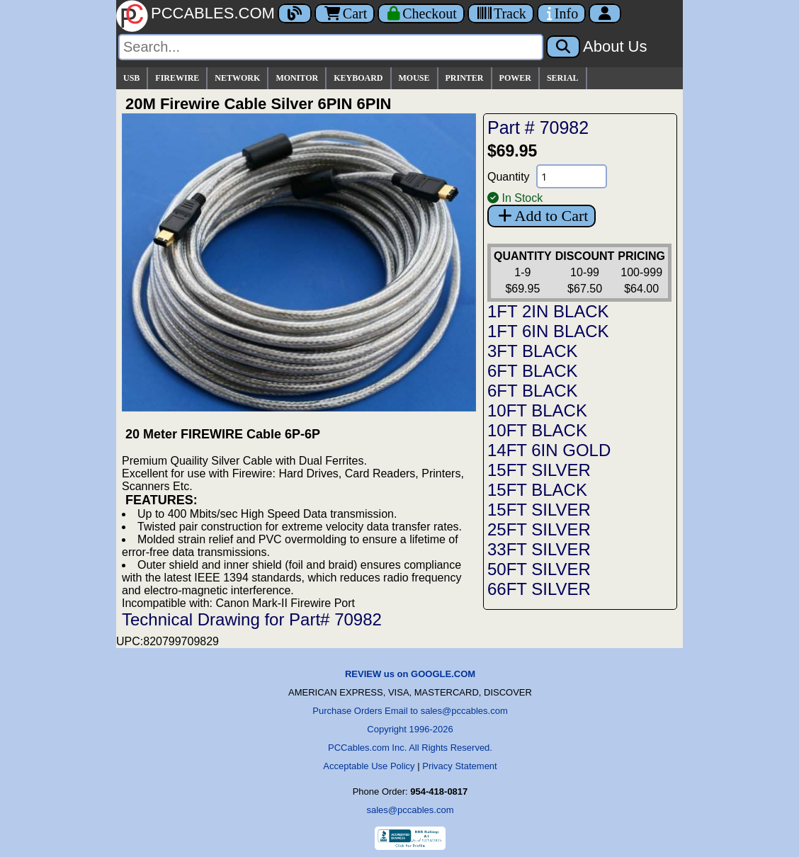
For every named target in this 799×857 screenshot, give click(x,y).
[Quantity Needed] (571, 176)
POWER (515, 78)
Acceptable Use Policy (368, 766)
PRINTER (465, 78)
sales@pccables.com (409, 810)
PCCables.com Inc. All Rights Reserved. (410, 747)
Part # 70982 (538, 127)
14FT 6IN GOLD (549, 450)
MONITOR (297, 78)
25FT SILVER (539, 529)
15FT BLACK (537, 489)
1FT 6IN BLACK (548, 331)
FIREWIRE (177, 78)
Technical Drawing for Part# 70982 (252, 619)
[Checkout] (421, 13)
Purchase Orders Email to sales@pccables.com (409, 710)
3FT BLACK (532, 351)
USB (131, 78)
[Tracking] (501, 13)
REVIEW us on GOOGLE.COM (410, 674)
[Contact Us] (561, 13)
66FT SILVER (539, 588)
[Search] (330, 47)
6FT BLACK (532, 370)
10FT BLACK (537, 410)
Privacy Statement (459, 766)
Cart (344, 13)
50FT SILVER (539, 569)
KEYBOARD (358, 78)
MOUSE (414, 78)
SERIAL (563, 78)
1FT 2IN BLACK (548, 311)
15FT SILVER (539, 469)
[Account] (605, 13)
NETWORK (237, 78)
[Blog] (295, 13)
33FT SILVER (539, 549)
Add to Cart (541, 216)
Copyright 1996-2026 (410, 729)
